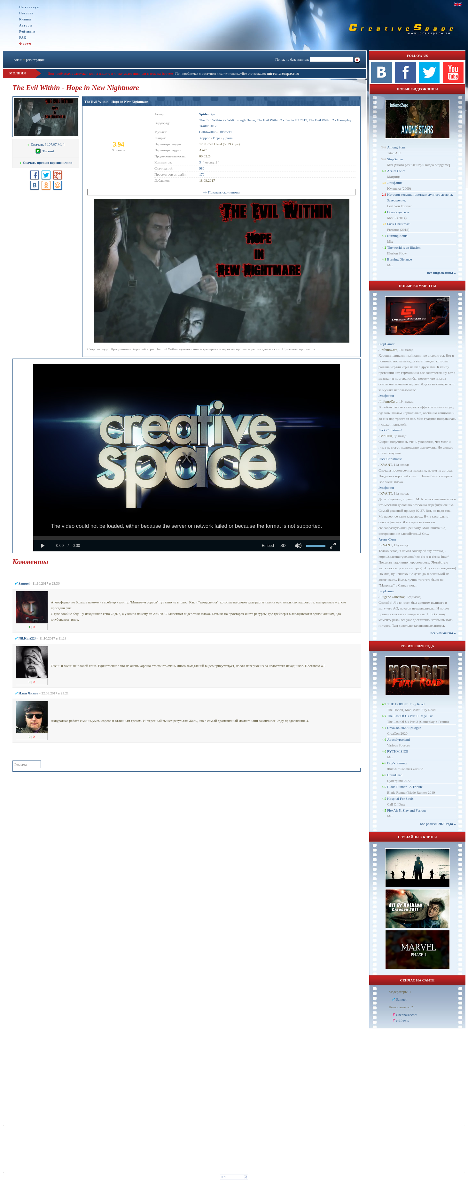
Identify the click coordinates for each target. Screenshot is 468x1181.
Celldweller (207, 132)
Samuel (401, 999)
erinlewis (402, 1020)
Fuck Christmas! (398, 224)
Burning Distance (399, 259)
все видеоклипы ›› (441, 273)
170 (202, 174)
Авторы (26, 25)
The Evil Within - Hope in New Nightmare (116, 101)
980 (202, 168)
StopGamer (395, 159)
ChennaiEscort (406, 1015)
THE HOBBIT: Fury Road (406, 704)
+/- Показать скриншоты (221, 192)
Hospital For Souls (400, 798)
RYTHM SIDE (397, 751)
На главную (29, 7)
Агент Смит (396, 171)
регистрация (35, 60)
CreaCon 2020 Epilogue (404, 728)
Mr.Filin (386, 436)
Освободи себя (398, 212)
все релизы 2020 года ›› (438, 824)
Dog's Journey (397, 763)
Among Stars (396, 147)
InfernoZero (388, 350)
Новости (26, 13)
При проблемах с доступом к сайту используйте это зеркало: (221, 73)
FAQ (23, 37)
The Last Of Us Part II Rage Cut (410, 716)
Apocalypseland (398, 739)
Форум (25, 43)
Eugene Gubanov (392, 597)
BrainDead (394, 775)
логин (17, 60)
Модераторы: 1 (400, 992)
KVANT (386, 464)
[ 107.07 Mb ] (45, 144)
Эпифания (394, 183)
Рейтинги (27, 31)
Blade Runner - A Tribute (405, 787)
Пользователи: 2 (401, 1007)
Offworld (225, 132)
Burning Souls (397, 236)
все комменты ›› (443, 633)
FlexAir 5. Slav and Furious (406, 810)
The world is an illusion (404, 247)
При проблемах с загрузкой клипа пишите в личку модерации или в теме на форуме (110, 73)
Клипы (25, 19)
